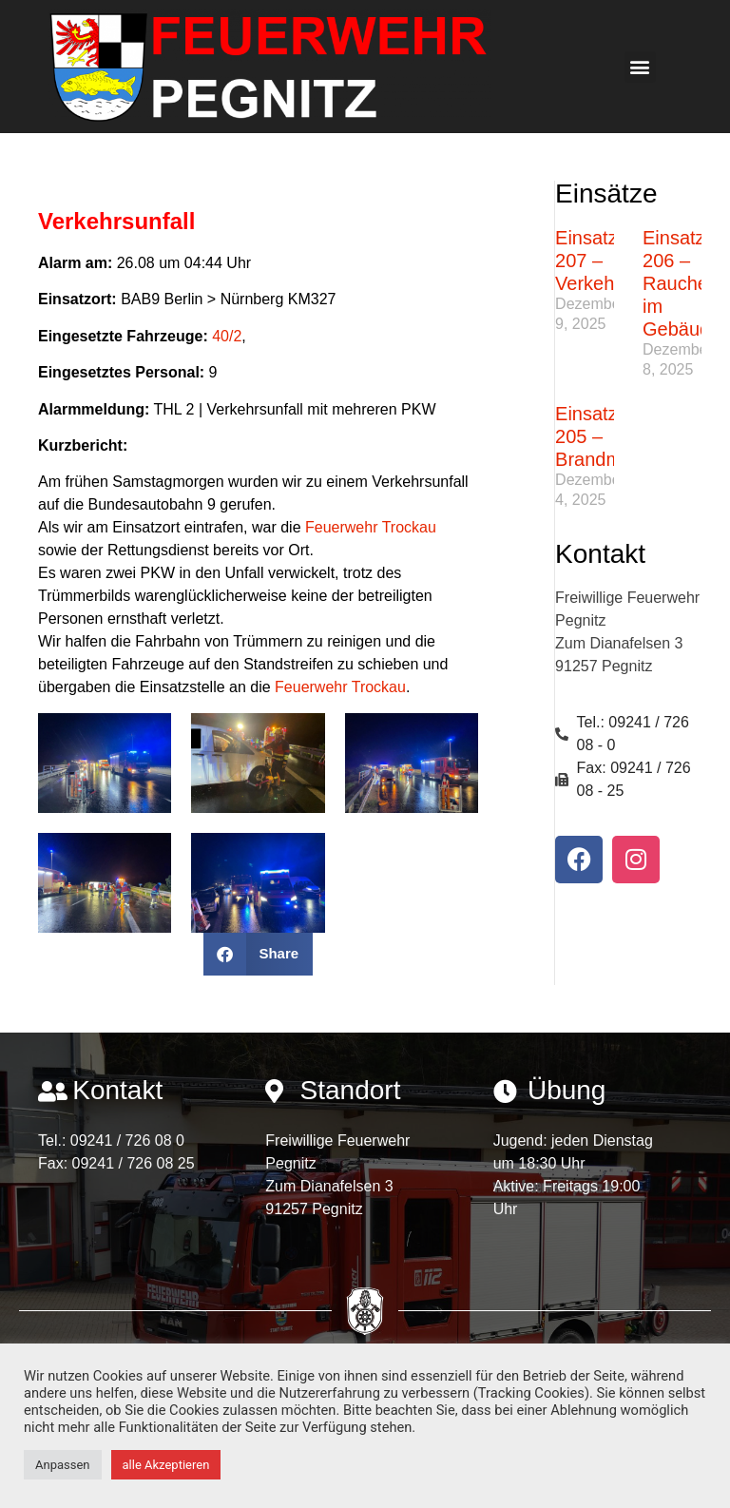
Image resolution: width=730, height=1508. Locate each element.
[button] (640, 67)
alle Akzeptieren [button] (166, 1465)
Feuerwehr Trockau (370, 527)
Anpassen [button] (62, 1465)
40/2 (226, 336)
